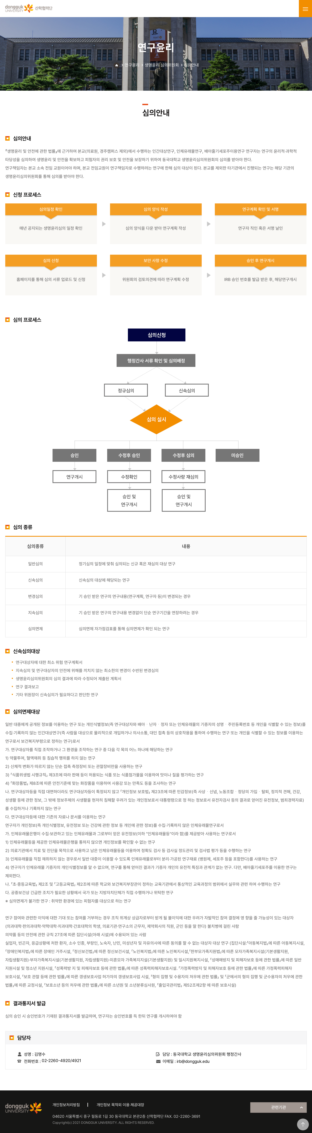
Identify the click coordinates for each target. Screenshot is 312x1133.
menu (305, 9)
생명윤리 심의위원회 (162, 65)
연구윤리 (132, 65)
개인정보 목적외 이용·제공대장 (120, 1105)
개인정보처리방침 (66, 1105)
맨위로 (303, 1124)
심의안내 (191, 65)
